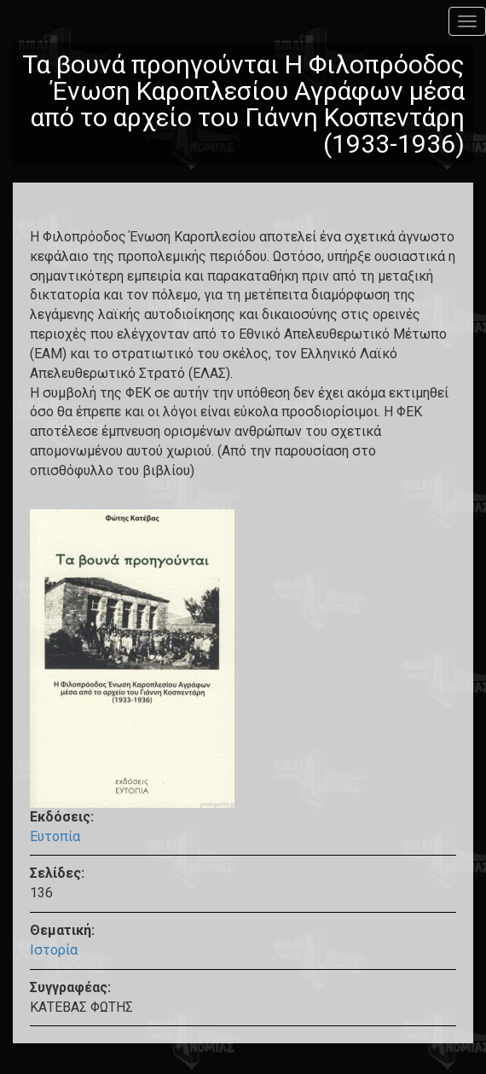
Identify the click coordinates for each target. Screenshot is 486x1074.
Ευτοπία (55, 836)
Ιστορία (54, 950)
